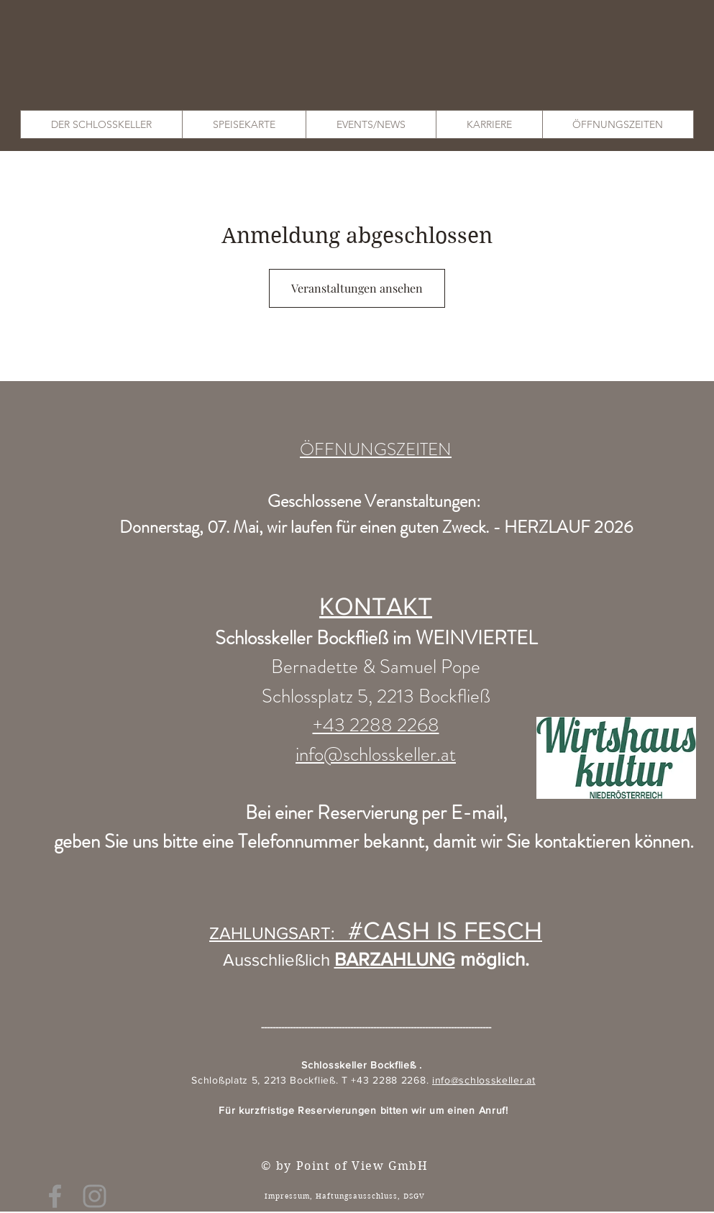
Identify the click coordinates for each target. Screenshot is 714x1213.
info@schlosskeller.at (484, 1080)
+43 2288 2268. (391, 1080)
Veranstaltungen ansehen (357, 288)
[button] (101, 124)
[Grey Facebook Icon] (55, 1196)
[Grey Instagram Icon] (94, 1196)
